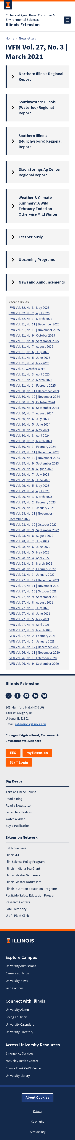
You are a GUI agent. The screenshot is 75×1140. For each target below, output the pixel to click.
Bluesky (44, 696)
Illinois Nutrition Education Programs (32, 889)
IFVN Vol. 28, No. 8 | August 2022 (31, 535)
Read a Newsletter (19, 805)
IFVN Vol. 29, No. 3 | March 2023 (30, 497)
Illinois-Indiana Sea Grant (23, 868)
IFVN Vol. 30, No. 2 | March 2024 (30, 441)
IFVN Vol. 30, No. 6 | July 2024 (29, 419)
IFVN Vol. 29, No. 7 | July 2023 (29, 474)
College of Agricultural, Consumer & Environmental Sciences (30, 17)
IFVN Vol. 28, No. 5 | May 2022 (29, 552)
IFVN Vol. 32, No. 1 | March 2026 (30, 319)
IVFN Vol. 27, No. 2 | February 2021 (32, 636)
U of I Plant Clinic (17, 915)
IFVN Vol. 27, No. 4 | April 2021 (29, 624)
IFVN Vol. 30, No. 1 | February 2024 (32, 446)
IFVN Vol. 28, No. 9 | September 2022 (34, 530)
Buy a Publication (18, 825)
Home (10, 38)
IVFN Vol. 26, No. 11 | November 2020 (34, 652)
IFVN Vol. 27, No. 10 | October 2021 (33, 591)
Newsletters (27, 38)
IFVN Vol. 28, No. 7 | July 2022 (29, 541)
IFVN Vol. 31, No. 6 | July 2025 (29, 352)
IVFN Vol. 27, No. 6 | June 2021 (29, 613)
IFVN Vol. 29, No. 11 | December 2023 (34, 452)
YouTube (26, 696)
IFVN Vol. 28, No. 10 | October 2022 (33, 524)
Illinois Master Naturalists (23, 882)
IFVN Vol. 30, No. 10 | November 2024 (34, 396)
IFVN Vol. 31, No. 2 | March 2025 (30, 380)
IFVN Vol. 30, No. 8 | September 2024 (34, 408)
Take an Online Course (21, 792)
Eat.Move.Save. (16, 848)
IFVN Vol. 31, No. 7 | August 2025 (31, 346)
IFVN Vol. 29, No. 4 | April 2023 (29, 491)
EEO (13, 752)
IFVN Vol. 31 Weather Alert (27, 369)
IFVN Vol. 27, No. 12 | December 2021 (34, 580)
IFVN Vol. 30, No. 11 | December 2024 (34, 391)
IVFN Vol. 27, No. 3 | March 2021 (30, 630)
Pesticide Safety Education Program (31, 895)
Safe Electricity (16, 909)
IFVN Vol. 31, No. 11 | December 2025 (34, 324)
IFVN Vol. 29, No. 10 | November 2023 (34, 458)
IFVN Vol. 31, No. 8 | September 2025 (34, 341)
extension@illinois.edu (30, 724)
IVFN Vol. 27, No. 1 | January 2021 (32, 641)
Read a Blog (14, 799)
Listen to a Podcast (19, 812)
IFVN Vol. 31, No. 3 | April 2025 (29, 374)
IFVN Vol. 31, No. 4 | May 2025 (29, 363)
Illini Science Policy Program (25, 861)
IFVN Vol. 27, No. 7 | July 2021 (29, 608)
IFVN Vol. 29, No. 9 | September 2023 (34, 463)
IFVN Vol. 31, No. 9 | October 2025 (32, 335)
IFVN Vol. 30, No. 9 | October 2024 (32, 402)
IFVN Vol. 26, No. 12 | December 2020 (34, 647)
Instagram (8, 696)
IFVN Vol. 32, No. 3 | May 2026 (29, 307)
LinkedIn (35, 696)
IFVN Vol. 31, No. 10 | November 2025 (34, 330)
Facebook (17, 696)
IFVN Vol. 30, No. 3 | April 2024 (29, 435)
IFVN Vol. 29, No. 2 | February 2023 (32, 502)
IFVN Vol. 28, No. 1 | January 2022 (32, 574)
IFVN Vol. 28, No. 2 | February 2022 (32, 569)
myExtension (37, 752)
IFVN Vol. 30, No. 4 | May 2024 (29, 430)
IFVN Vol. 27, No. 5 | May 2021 (29, 619)
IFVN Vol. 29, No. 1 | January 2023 (32, 508)
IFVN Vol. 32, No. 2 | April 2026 (29, 313)
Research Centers (18, 902)
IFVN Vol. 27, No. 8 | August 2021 (31, 602)
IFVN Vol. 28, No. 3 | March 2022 (30, 563)
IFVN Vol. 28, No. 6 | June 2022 (29, 547)
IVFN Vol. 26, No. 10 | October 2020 (33, 658)
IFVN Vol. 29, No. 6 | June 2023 (29, 480)
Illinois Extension (23, 25)
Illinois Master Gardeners (23, 875)
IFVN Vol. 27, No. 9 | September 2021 (34, 597)
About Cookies (37, 1097)
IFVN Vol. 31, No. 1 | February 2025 (32, 385)
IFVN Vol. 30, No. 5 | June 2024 (29, 424)
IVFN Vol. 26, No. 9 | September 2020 (34, 663)
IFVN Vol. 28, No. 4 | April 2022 (29, 558)
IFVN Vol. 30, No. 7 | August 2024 (31, 413)
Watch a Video (15, 819)
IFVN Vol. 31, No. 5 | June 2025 (29, 357)
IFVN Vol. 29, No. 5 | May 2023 (29, 485)
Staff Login (19, 762)
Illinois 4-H (13, 855)
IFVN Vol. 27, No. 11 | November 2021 (34, 586)
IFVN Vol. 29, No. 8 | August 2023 (31, 469)
